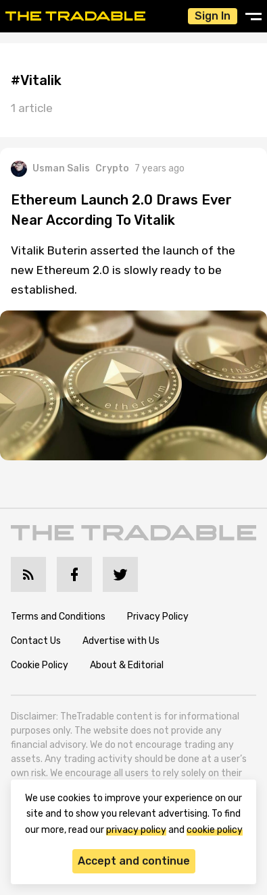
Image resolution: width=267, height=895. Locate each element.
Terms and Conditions (58, 616)
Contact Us (36, 641)
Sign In (212, 15)
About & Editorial (127, 665)
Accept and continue (134, 861)
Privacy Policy (158, 616)
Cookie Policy (39, 665)
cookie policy (215, 830)
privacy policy (136, 830)
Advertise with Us (121, 641)
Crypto (112, 168)
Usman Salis (50, 169)
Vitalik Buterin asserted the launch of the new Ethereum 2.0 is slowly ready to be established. (123, 270)
